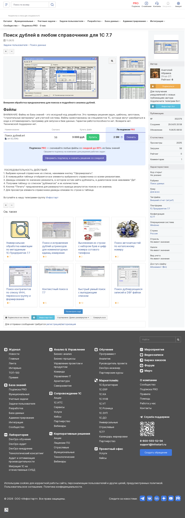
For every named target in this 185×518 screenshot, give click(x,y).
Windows (154, 225)
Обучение (106, 349)
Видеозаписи (153, 354)
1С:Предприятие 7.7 (160, 208)
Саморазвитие (63, 385)
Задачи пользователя (22, 403)
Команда (59, 371)
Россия (154, 233)
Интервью (15, 368)
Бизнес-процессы (64, 358)
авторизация (68, 324)
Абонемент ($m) (158, 267)
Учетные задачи (18, 398)
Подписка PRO (18, 389)
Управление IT (62, 376)
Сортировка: (73, 317)
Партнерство (62, 421)
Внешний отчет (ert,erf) (162, 200)
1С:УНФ (103, 398)
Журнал (14, 349)
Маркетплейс (108, 380)
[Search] (160, 339)
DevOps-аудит (17, 443)
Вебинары (60, 425)
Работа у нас (148, 403)
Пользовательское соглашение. (23, 486)
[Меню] (6, 5)
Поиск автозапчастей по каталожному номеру (127, 246)
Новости (14, 353)
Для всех (155, 192)
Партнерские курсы (111, 372)
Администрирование (21, 417)
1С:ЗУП (103, 413)
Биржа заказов (155, 360)
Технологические (64, 456)
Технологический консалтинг (26, 453)
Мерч (148, 370)
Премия (13, 377)
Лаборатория (18, 434)
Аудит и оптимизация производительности (22, 460)
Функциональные (19, 394)
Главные (14, 358)
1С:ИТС (58, 402)
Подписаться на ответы (17, 317)
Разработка (16, 408)
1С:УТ (102, 403)
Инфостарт (52, 197)
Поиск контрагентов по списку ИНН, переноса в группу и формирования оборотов (18, 296)
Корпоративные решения (72, 433)
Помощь (145, 398)
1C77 (152, 216)
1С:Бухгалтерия (108, 384)
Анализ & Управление (69, 349)
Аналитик (105, 358)
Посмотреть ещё (73, 311)
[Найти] (178, 339)
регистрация (53, 324)
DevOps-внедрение (20, 448)
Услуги (58, 411)
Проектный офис (111, 449)
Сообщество (16, 427)
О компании (148, 380)
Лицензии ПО (62, 442)
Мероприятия (154, 349)
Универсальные (108, 422)
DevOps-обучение (20, 439)
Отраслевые (61, 447)
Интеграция (16, 422)
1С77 (102, 431)
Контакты (146, 408)
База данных (16, 413)
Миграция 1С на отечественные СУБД (22, 468)
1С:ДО (103, 417)
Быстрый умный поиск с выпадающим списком (91, 292)
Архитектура (62, 380)
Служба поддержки (156, 416)
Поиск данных (157, 183)
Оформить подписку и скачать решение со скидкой (74, 158)
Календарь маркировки (113, 436)
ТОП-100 (14, 372)
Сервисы (59, 407)
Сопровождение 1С (67, 393)
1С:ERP (103, 389)
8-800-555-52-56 (151, 440)
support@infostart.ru (153, 444)
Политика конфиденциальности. (63, 486)
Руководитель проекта (113, 363)
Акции (57, 397)
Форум (149, 365)
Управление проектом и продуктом (68, 365)
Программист (107, 353)
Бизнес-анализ (63, 353)
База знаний (17, 385)
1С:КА (102, 394)
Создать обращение (156, 452)
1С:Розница (106, 408)
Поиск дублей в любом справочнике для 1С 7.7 (57, 35)
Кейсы (57, 416)
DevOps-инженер (109, 368)
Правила (145, 394)
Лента (12, 363)
